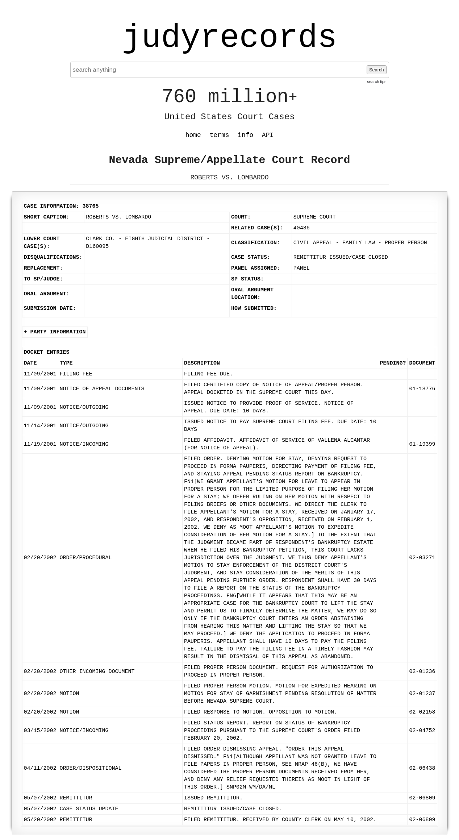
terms (219, 135)
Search (376, 69)
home (193, 135)
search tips (376, 81)
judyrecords (229, 38)
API (268, 135)
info (245, 135)
